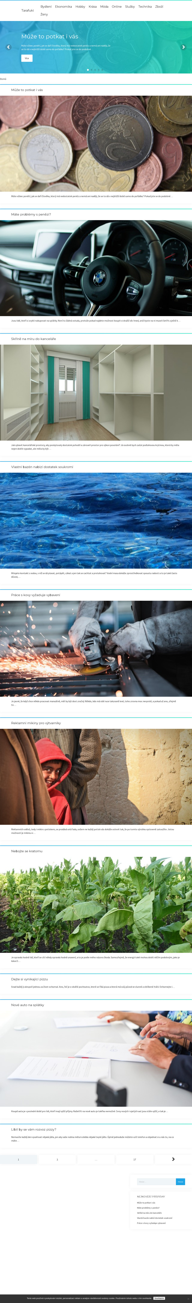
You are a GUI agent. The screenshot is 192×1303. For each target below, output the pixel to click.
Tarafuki (27, 10)
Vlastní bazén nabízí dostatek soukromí (42, 467)
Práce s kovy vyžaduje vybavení (35, 595)
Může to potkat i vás (27, 90)
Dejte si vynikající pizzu (29, 979)
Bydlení (46, 6)
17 (135, 1159)
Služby (130, 6)
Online (117, 6)
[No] (188, 1298)
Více (27, 58)
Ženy (44, 14)
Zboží (159, 6)
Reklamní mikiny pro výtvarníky (36, 723)
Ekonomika (63, 6)
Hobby (80, 6)
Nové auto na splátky (27, 1005)
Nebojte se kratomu (26, 851)
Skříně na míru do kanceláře (33, 339)
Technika (145, 6)
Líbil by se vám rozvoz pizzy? (33, 1129)
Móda (104, 6)
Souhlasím (159, 1298)
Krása (93, 6)
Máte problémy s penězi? (31, 214)
